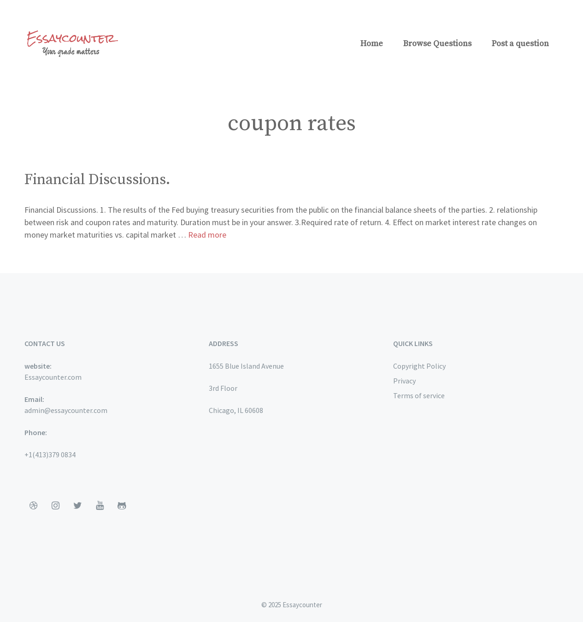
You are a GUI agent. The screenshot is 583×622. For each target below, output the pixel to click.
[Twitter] (78, 505)
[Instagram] (56, 505)
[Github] (122, 505)
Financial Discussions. (97, 180)
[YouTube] (100, 505)
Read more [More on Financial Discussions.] (207, 234)
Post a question (520, 43)
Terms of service (419, 395)
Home (371, 43)
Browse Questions (437, 43)
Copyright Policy (419, 366)
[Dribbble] (33, 505)
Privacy (404, 380)
